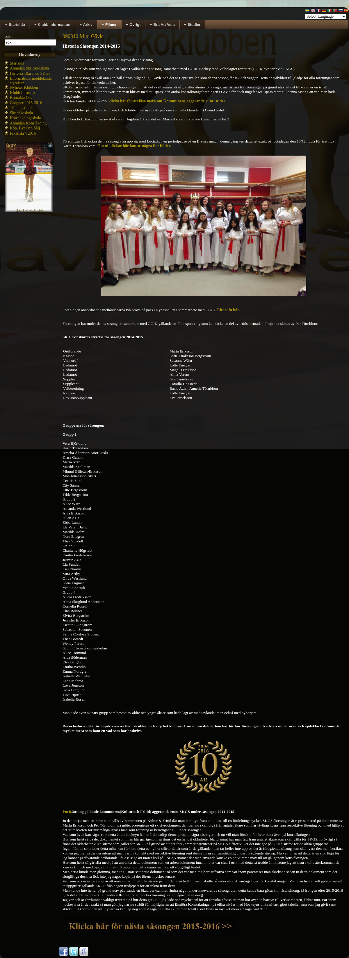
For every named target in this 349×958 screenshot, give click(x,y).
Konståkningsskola (25, 118)
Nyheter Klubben (24, 87)
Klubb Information (25, 92)
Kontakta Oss (21, 97)
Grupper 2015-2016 (26, 103)
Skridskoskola (21, 113)
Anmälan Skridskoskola (29, 68)
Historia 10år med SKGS (30, 73)
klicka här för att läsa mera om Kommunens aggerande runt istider (166, 101)
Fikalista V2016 (23, 133)
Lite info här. (228, 310)
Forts (67, 811)
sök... (9, 36)
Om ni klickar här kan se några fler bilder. (134, 146)
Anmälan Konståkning (28, 123)
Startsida (17, 63)
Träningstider (21, 108)
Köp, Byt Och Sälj (25, 128)
